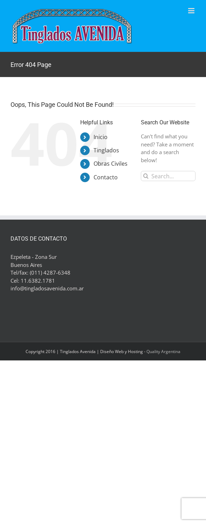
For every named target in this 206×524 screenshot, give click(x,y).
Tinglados (106, 150)
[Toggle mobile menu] (191, 10)
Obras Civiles (111, 163)
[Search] (146, 176)
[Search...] (168, 176)
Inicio (101, 137)
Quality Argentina (163, 351)
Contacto (106, 177)
